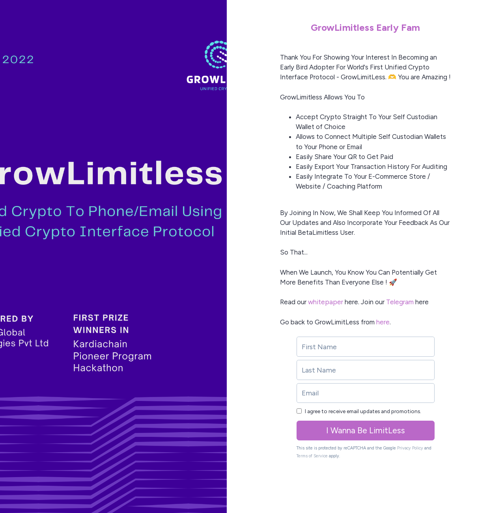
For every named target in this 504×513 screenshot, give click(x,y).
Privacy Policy (410, 448)
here (383, 322)
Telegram (400, 302)
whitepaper (325, 302)
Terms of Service (312, 456)
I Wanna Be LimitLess (365, 430)
